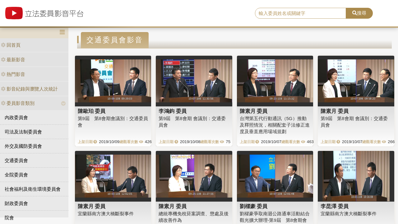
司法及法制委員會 (23, 131)
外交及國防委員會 (23, 146)
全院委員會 (16, 174)
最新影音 (13, 59)
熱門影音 (13, 74)
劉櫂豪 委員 (254, 206)
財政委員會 (16, 203)
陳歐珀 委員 (92, 111)
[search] (300, 13)
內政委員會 (16, 117)
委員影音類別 (18, 103)
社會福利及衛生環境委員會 (33, 189)
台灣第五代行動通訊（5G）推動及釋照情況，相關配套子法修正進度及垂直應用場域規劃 (275, 125)
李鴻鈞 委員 (173, 111)
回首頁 (11, 45)
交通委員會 (16, 160)
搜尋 (359, 13)
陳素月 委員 (254, 111)
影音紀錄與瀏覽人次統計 (29, 88)
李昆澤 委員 (335, 206)
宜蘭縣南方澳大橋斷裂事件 (106, 213)
